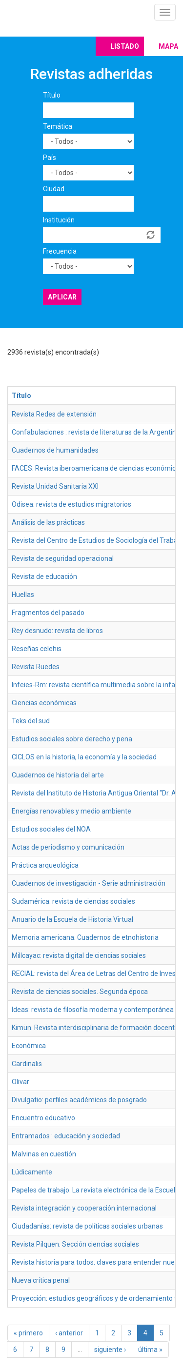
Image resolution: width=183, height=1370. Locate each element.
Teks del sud (31, 721)
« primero (28, 1333)
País (49, 157)
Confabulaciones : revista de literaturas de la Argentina (96, 432)
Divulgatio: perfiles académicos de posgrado (79, 1100)
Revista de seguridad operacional (63, 558)
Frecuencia (60, 251)
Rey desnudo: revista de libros (57, 631)
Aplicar (62, 297)
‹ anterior (69, 1333)
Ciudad (53, 189)
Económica (29, 1046)
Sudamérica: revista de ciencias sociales (73, 901)
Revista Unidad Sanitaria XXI (55, 486)
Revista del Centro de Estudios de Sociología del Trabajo (97, 540)
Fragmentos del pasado (48, 612)
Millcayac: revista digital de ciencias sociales (79, 955)
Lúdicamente (32, 1172)
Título (52, 95)
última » (150, 1349)
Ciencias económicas (44, 703)
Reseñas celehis (36, 649)
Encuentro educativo (43, 1118)
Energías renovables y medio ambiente (71, 811)
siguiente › (110, 1349)
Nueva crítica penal (41, 1280)
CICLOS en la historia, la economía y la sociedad (84, 757)
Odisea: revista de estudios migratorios (71, 504)
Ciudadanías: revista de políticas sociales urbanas (87, 1226)
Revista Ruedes (36, 667)
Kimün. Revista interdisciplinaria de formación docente (95, 1028)
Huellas (23, 594)
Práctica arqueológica (45, 865)
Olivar (20, 1082)
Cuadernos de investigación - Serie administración (88, 883)
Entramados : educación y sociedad (66, 1136)
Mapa (168, 46)
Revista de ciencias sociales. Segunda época (80, 991)
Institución (59, 220)
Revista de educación (44, 576)
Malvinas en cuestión (44, 1154)
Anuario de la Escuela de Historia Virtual (72, 919)
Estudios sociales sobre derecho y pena (72, 739)
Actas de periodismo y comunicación (68, 847)
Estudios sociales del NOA (51, 829)
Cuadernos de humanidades (55, 450)
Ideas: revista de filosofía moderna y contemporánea (93, 1009)
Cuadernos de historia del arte (58, 775)
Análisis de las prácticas (48, 522)
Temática (57, 126)
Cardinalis (27, 1064)
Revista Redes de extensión (54, 414)
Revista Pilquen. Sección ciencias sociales (75, 1244)
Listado (124, 46)
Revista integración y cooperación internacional (84, 1208)
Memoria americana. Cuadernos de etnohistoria (85, 937)
